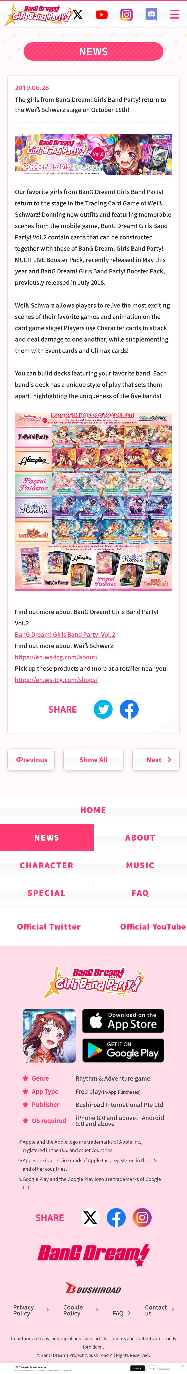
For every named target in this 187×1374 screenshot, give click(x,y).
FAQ (118, 1313)
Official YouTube (153, 926)
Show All (93, 759)
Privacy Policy (66, 1370)
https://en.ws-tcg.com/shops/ (56, 679)
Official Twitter (49, 926)
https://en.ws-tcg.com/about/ (56, 657)
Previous (33, 759)
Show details (164, 1368)
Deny (151, 1368)
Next (154, 759)
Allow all (137, 1368)
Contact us (156, 1310)
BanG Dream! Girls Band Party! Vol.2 (65, 634)
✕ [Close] (183, 1366)
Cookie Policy (73, 1310)
